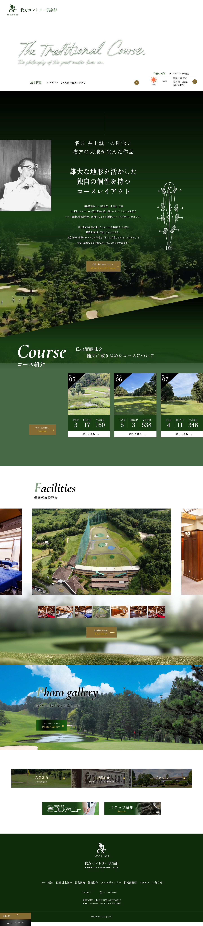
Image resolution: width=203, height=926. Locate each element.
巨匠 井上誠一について (102, 268)
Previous (34, 612)
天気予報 (82, 895)
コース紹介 (47, 885)
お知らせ (157, 885)
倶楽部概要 (130, 885)
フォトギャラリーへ (57, 728)
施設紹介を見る (100, 634)
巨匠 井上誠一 (64, 885)
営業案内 (80, 885)
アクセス (144, 885)
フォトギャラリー (111, 885)
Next (168, 612)
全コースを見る (35, 428)
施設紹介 (93, 885)
